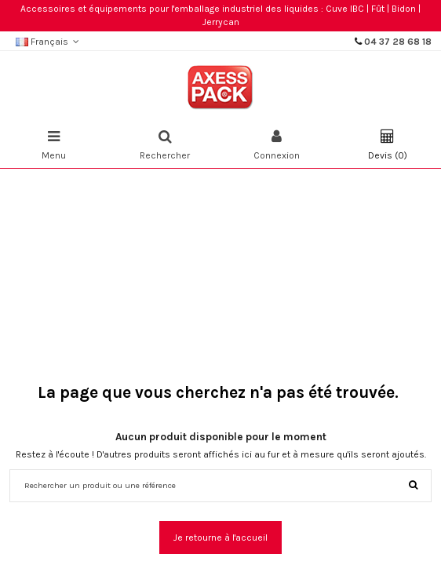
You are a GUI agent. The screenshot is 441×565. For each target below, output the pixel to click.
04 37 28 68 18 (398, 41)
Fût (378, 8)
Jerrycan (220, 21)
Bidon (404, 8)
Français (49, 41)
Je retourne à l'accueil (220, 537)
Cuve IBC (345, 8)
